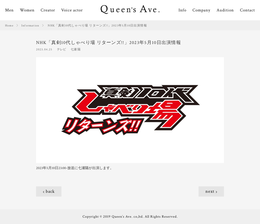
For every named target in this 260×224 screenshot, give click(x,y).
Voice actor (72, 10)
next (210, 191)
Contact (247, 10)
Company (201, 10)
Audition (225, 10)
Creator (48, 10)
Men (9, 10)
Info (182, 10)
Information (30, 25)
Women (27, 10)
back (50, 191)
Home (9, 25)
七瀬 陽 (75, 49)
